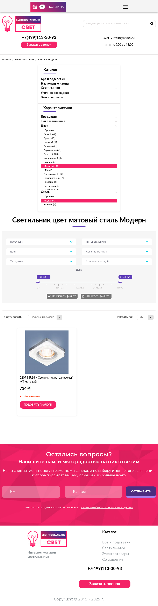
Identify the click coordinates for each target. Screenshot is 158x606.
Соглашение (112, 560)
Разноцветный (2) (54, 178)
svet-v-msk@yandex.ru (119, 38)
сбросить (49, 130)
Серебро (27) (51, 190)
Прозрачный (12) (53, 174)
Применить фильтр (64, 296)
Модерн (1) (50, 200)
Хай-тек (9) (50, 204)
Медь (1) (48, 170)
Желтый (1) (50, 142)
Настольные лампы (55, 83)
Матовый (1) (51, 166)
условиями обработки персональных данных (107, 507)
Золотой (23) (51, 154)
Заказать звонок (39, 44)
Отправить (141, 491)
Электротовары (52, 97)
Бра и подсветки (53, 79)
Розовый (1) (50, 182)
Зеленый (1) (50, 146)
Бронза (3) (49, 138)
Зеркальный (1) (52, 150)
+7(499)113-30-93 (39, 38)
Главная (6, 59)
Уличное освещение (55, 93)
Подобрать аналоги (38, 405)
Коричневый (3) (53, 158)
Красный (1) (50, 162)
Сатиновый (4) (52, 186)
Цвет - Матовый (24, 59)
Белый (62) (50, 134)
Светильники (113, 548)
